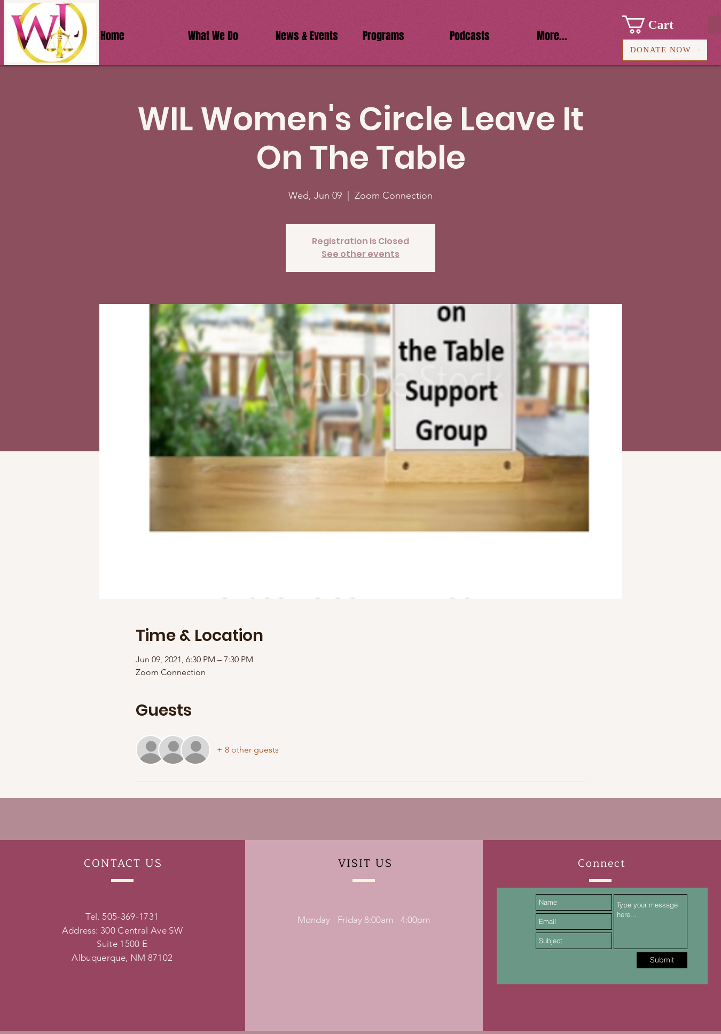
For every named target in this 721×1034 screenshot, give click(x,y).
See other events (360, 254)
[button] (657, 24)
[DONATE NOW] (665, 50)
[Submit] (662, 960)
